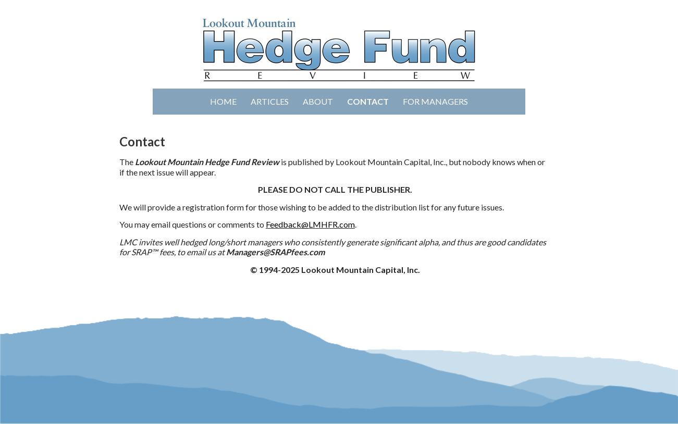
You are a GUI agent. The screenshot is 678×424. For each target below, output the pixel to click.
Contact (368, 101)
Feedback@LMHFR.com (310, 224)
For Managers (435, 101)
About (318, 101)
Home (223, 101)
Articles (270, 101)
